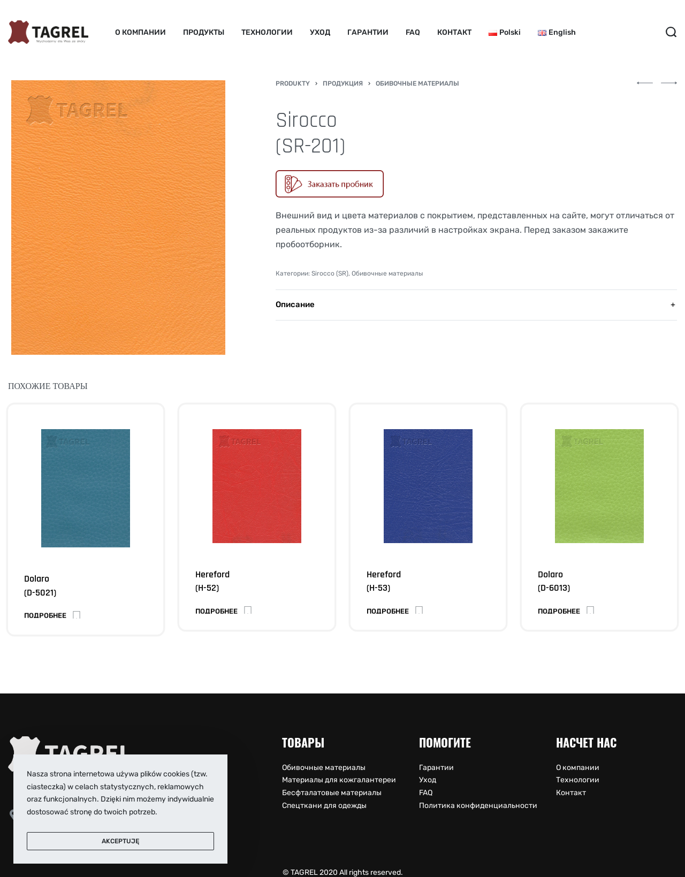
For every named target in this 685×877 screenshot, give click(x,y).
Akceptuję (120, 841)
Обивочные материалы (417, 83)
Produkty (293, 83)
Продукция (343, 83)
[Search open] (671, 32)
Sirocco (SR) (329, 273)
